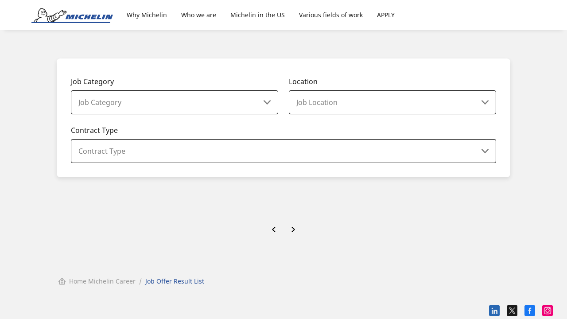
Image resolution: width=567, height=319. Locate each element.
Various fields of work (331, 15)
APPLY (386, 15)
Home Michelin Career (97, 281)
